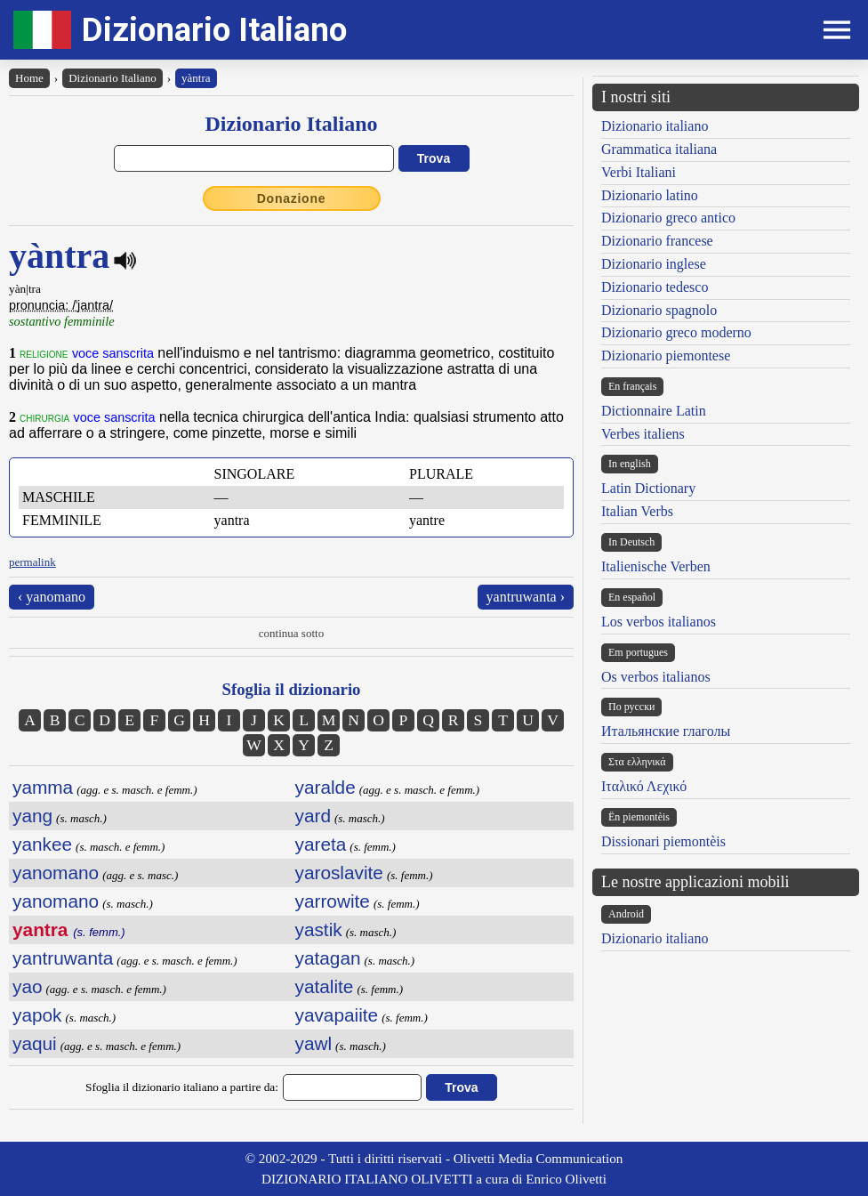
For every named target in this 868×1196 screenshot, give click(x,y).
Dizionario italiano (654, 125)
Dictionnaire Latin (653, 410)
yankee (42, 844)
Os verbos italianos (656, 676)
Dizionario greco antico (668, 217)
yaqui (34, 1043)
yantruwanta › (525, 596)
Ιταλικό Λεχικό (644, 786)
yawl (314, 1043)
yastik (318, 929)
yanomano (55, 872)
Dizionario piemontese (665, 355)
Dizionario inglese (653, 263)
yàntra (195, 78)
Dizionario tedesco (654, 287)
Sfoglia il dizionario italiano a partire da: (181, 1087)
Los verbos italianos (658, 621)
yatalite (324, 986)
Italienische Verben (656, 566)
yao (27, 986)
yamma (42, 787)
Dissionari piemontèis (663, 841)
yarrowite (332, 901)
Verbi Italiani (638, 172)
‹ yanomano (51, 596)
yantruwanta (62, 958)
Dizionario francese (657, 240)
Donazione (291, 198)
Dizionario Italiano (214, 30)
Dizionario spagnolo (659, 310)
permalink (32, 562)
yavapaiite (337, 1015)
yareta (321, 844)
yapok (37, 1015)
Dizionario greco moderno (676, 332)
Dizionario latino (649, 195)
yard (313, 815)
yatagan (328, 958)
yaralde (325, 787)
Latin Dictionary (648, 488)
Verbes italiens (643, 433)
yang (32, 815)
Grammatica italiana (659, 149)
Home (29, 78)
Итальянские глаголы (665, 731)
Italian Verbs (637, 511)
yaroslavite (339, 872)
